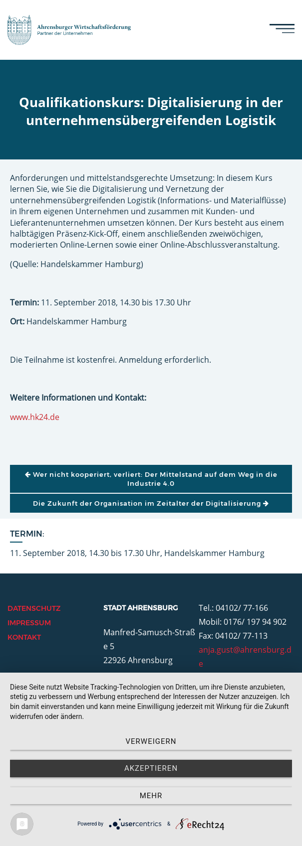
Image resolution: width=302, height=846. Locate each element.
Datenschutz (33, 608)
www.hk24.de (34, 417)
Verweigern (151, 741)
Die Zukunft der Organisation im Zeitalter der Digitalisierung (151, 503)
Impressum (29, 622)
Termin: (27, 534)
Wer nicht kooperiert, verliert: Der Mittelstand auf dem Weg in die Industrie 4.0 (151, 478)
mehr (151, 795)
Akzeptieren (151, 768)
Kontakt (24, 637)
